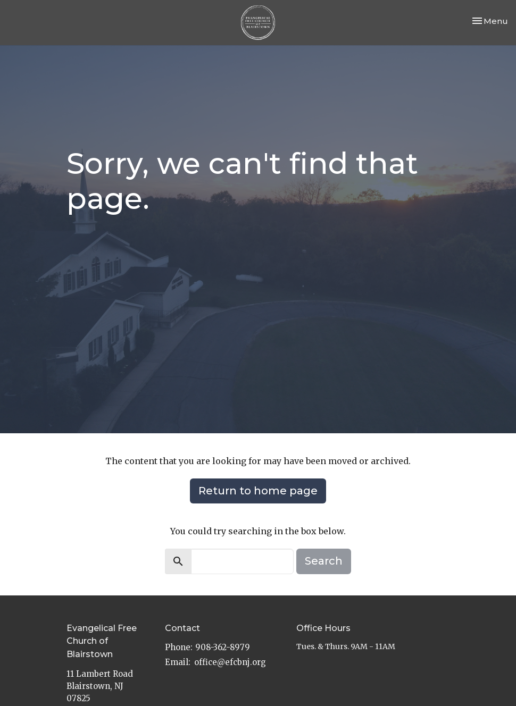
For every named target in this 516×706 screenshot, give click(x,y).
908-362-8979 (222, 647)
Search (324, 560)
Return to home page (258, 490)
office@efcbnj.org (230, 662)
